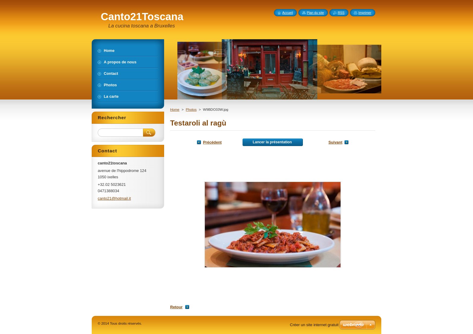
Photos (191, 109)
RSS (341, 12)
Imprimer (364, 12)
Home (174, 109)
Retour (176, 307)
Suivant (335, 142)
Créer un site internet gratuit (314, 325)
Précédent (212, 142)
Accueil (287, 12)
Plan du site (315, 12)
